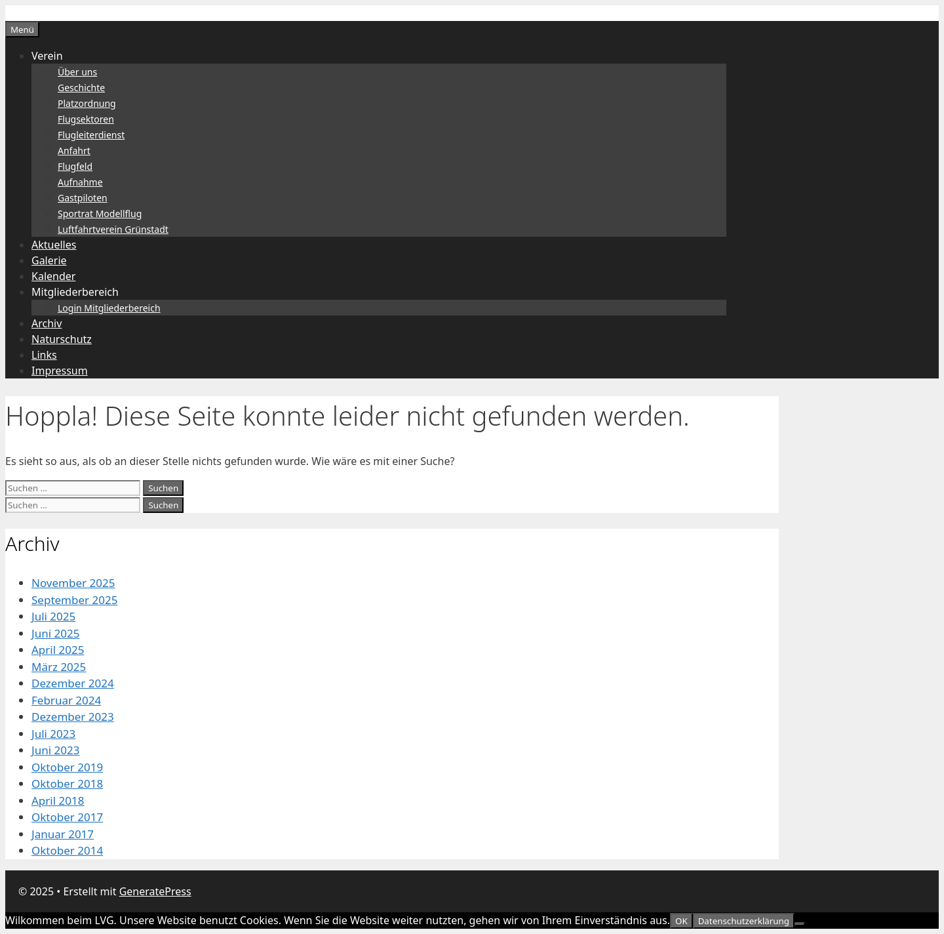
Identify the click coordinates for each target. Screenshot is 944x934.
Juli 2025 (53, 616)
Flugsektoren (86, 119)
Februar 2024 (66, 700)
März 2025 (58, 666)
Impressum (59, 370)
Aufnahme (80, 182)
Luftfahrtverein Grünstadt (113, 229)
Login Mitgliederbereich (109, 308)
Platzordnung (87, 103)
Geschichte (81, 87)
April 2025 (57, 649)
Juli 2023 (53, 733)
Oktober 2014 (67, 850)
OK (681, 921)
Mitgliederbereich (75, 292)
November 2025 (73, 582)
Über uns (77, 72)
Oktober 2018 (67, 783)
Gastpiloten (83, 198)
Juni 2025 (55, 633)
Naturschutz (61, 339)
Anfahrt (74, 150)
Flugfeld (75, 166)
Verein (47, 56)
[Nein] (800, 924)
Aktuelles (53, 244)
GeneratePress (155, 891)
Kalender (53, 276)
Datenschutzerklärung (743, 921)
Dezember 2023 (72, 716)
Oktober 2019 (67, 767)
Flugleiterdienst (91, 135)
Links (44, 355)
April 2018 (57, 800)
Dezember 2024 (72, 683)
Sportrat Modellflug (100, 213)
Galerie (49, 260)
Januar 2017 (62, 834)
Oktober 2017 (67, 816)
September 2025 (74, 599)
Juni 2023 (55, 750)
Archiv (46, 323)
